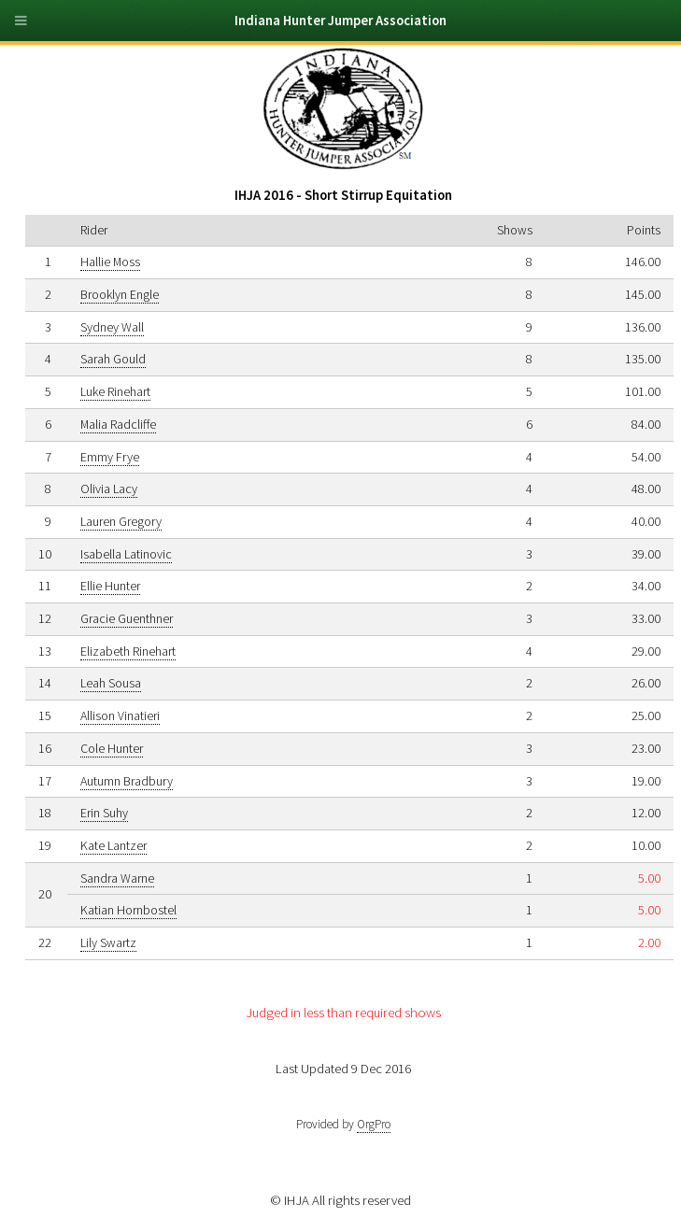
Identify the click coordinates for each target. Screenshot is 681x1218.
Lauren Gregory (121, 521)
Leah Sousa (110, 682)
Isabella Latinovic (126, 553)
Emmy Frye (109, 456)
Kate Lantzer (113, 845)
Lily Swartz (108, 942)
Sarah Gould (113, 358)
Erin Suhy (104, 812)
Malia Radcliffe (118, 424)
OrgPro (373, 1124)
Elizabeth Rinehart (128, 651)
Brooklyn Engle (119, 294)
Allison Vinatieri (120, 715)
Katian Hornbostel (128, 909)
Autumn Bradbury (126, 780)
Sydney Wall (112, 327)
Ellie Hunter (110, 585)
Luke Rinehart (115, 391)
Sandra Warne (117, 878)
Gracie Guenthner (126, 618)
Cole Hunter (111, 748)
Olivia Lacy (108, 488)
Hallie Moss (110, 261)
